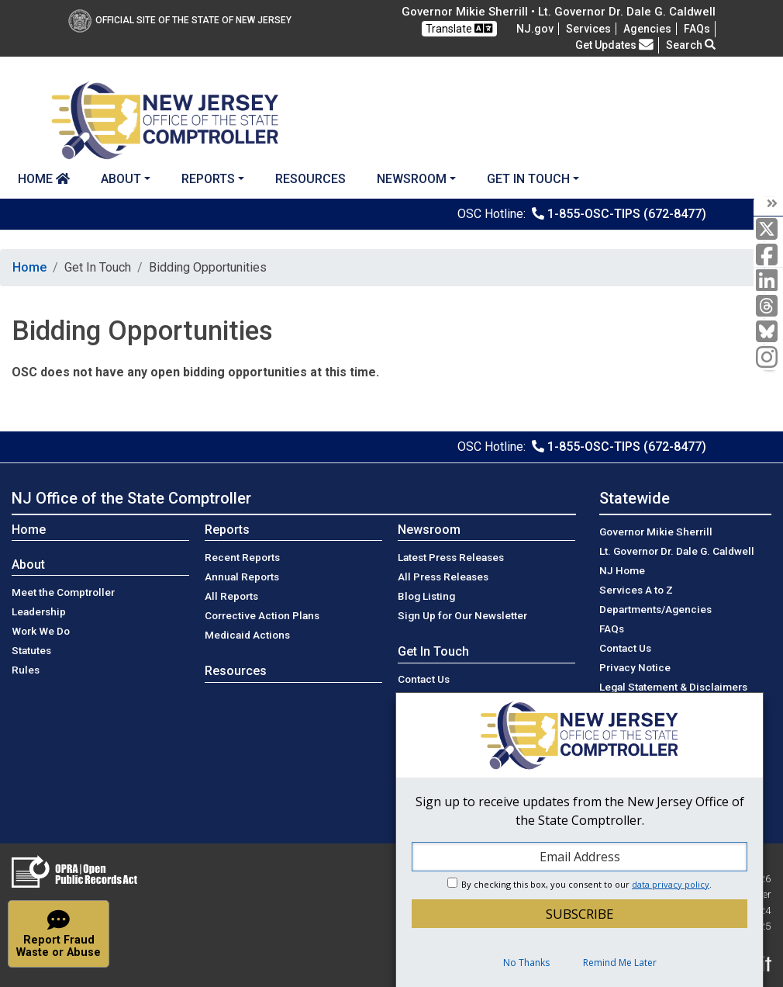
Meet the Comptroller (63, 592)
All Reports (231, 596)
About (28, 564)
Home (44, 178)
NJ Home (622, 570)
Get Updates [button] (614, 45)
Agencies (647, 29)
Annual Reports (242, 576)
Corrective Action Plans (262, 615)
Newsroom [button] (412, 178)
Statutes (31, 650)
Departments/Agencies (655, 609)
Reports (227, 529)
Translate (459, 28)
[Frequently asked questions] (697, 29)
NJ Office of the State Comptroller (131, 498)
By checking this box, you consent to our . (586, 884)
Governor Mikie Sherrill (655, 531)
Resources (310, 178)
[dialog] (579, 839)
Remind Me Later (620, 962)
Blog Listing (426, 596)
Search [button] (691, 45)
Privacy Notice (635, 667)
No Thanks (526, 962)
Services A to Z (636, 590)
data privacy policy (670, 884)
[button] (58, 934)
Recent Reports (242, 557)
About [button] (121, 178)
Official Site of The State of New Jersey (179, 20)
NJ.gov (535, 29)
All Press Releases (443, 576)
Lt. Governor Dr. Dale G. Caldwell (676, 551)
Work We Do (41, 631)
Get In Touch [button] (528, 178)
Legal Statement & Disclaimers (673, 687)
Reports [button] (208, 178)
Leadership (39, 611)
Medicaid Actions (247, 635)
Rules (26, 669)
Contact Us (424, 679)
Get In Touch (433, 651)
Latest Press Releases (451, 557)
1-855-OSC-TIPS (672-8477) (626, 213)
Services (588, 29)
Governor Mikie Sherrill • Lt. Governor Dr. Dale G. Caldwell (559, 12)
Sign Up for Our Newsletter (462, 615)
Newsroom (429, 529)
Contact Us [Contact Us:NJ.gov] (625, 648)
